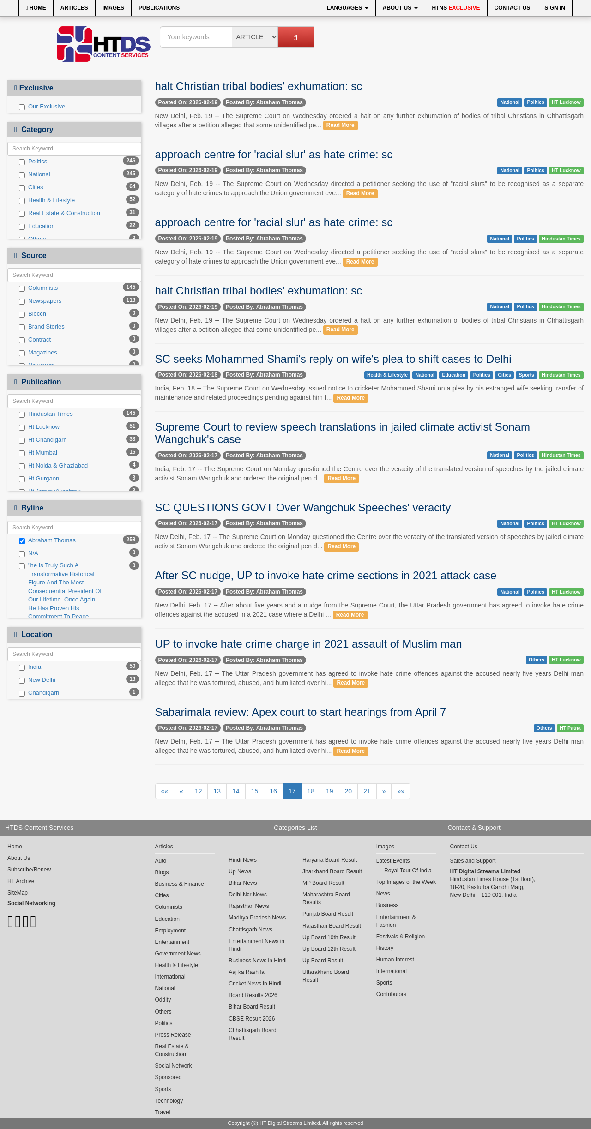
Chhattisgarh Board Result (252, 1034)
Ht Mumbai (38, 452)
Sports (526, 375)
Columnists (38, 288)
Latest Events (393, 861)
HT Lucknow (566, 102)
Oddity (163, 1000)
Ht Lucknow (39, 427)
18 (310, 791)
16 (273, 791)
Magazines (38, 352)
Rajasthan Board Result (331, 926)
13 (217, 791)
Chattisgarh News (250, 929)
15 (255, 791)
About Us (400, 8)
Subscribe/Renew (29, 869)
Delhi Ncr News (248, 894)
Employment (170, 930)
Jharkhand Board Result (332, 871)
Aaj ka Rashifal (247, 972)
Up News (240, 871)
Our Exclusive (42, 106)
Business (387, 905)
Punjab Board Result (327, 914)
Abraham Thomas (47, 540)
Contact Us (513, 8)
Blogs (162, 872)
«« (165, 791)
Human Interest (395, 959)
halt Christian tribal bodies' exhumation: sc (258, 86)
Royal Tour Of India (408, 870)
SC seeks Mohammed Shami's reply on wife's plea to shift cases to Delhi (333, 359)
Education (37, 226)
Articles (74, 8)
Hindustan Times (46, 414)
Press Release (173, 1035)
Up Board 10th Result (329, 937)
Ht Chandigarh (43, 440)
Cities (31, 187)
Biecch (32, 314)
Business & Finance (179, 884)
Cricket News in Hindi (255, 983)
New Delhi (37, 680)
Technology (169, 1101)
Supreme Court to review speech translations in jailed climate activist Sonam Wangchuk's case (342, 432)
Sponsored (168, 1077)
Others (536, 659)
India (30, 667)
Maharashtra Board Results (326, 898)
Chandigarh (39, 693)
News (383, 893)
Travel (162, 1112)
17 (292, 791)
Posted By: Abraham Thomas (264, 102)
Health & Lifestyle (47, 200)
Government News (178, 953)
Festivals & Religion (400, 936)
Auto (161, 861)
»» (400, 791)
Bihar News (243, 883)
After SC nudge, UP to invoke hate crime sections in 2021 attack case (326, 575)
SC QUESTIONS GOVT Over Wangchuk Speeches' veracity (303, 507)
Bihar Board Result (252, 1006)
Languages (347, 8)
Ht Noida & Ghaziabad (53, 465)
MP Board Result (323, 883)
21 (367, 791)
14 (236, 791)
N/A (28, 553)
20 (348, 791)
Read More (340, 125)
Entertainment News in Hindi (256, 945)
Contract (35, 339)
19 (329, 791)
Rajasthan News (249, 906)
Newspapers (40, 301)
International (170, 976)
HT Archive (20, 881)
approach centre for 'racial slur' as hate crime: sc (274, 154)
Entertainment (172, 942)
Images (113, 8)
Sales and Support (473, 861)
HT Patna (570, 728)
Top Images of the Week (406, 882)
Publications (159, 8)
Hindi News (243, 860)
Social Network (173, 1066)
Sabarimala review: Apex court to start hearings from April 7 (300, 712)
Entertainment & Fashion (396, 921)
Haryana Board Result (329, 860)
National (34, 174)
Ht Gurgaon (39, 478)
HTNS (456, 8)
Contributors (391, 994)
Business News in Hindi (257, 960)
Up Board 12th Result (329, 949)
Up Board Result (322, 960)
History (384, 948)
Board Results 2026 (253, 995)
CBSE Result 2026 (252, 1018)
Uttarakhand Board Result (325, 976)
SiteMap (17, 892)
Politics (33, 161)
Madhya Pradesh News (257, 917)
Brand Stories (42, 326)
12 (198, 791)
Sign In (554, 8)
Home (36, 8)
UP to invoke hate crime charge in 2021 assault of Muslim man (308, 643)
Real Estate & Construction (59, 213)
